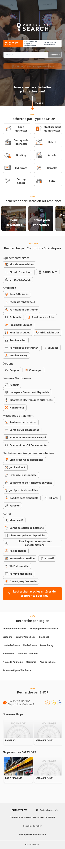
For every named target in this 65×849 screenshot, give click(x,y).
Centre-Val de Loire (25, 636)
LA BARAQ (10, 740)
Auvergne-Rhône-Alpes (14, 628)
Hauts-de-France (11, 645)
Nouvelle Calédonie (28, 653)
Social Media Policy (32, 825)
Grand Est (44, 636)
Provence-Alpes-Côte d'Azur (17, 670)
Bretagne (7, 636)
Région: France (47, 810)
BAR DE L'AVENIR (13, 778)
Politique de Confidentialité (32, 834)
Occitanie (31, 661)
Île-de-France (30, 645)
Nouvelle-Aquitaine (13, 661)
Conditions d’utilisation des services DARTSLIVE (32, 817)
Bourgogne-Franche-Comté (44, 628)
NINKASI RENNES (44, 740)
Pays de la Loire (47, 661)
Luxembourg (46, 645)
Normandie (9, 653)
